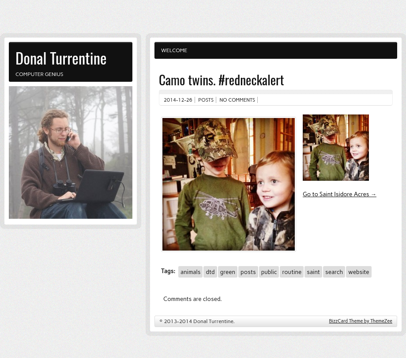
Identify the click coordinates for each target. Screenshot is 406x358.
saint (313, 271)
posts (248, 271)
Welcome (174, 50)
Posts (206, 100)
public (269, 271)
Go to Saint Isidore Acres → (339, 194)
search (334, 271)
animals (190, 271)
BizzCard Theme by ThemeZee (360, 321)
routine (291, 271)
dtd (210, 271)
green (228, 271)
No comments (238, 100)
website (358, 271)
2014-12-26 (178, 100)
